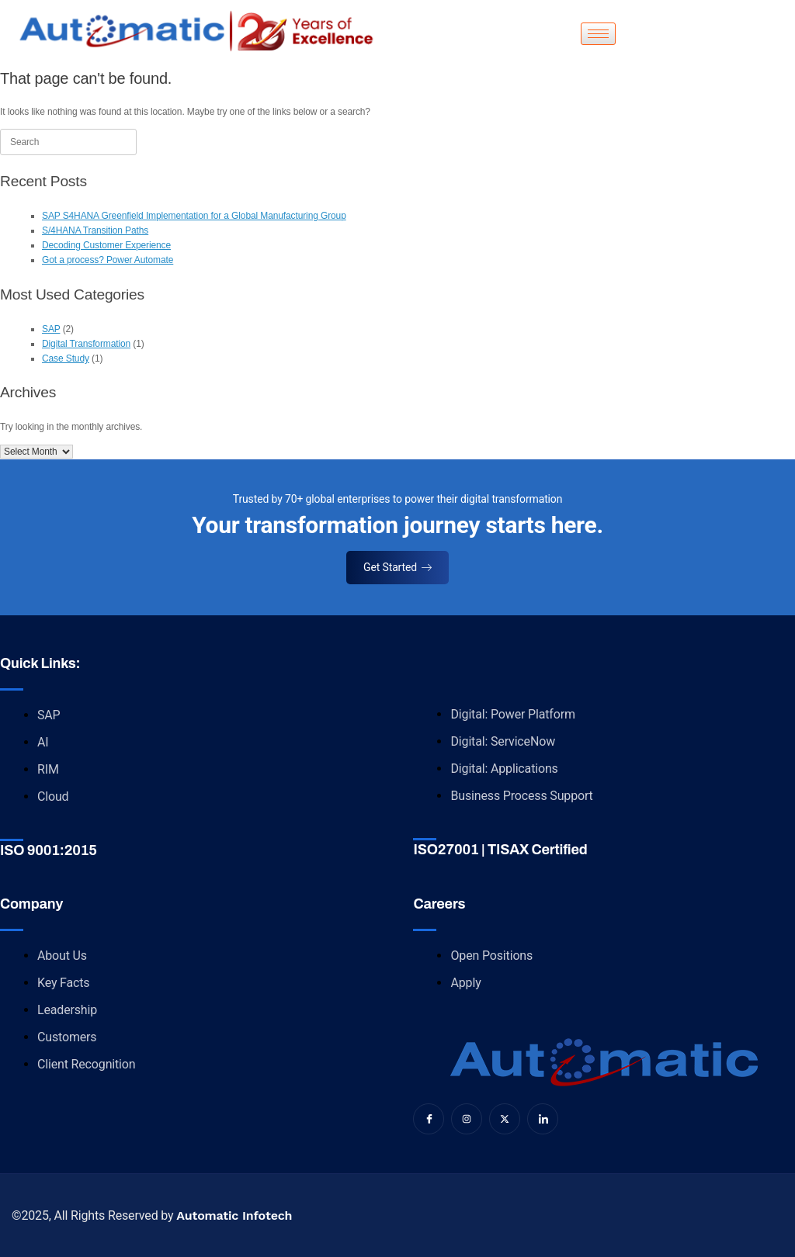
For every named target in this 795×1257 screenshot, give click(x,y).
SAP (51, 329)
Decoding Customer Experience (106, 245)
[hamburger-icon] (598, 34)
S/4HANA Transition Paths (95, 230)
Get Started (397, 567)
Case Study (65, 358)
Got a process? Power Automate (107, 260)
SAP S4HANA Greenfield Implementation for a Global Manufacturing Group (194, 215)
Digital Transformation (86, 343)
